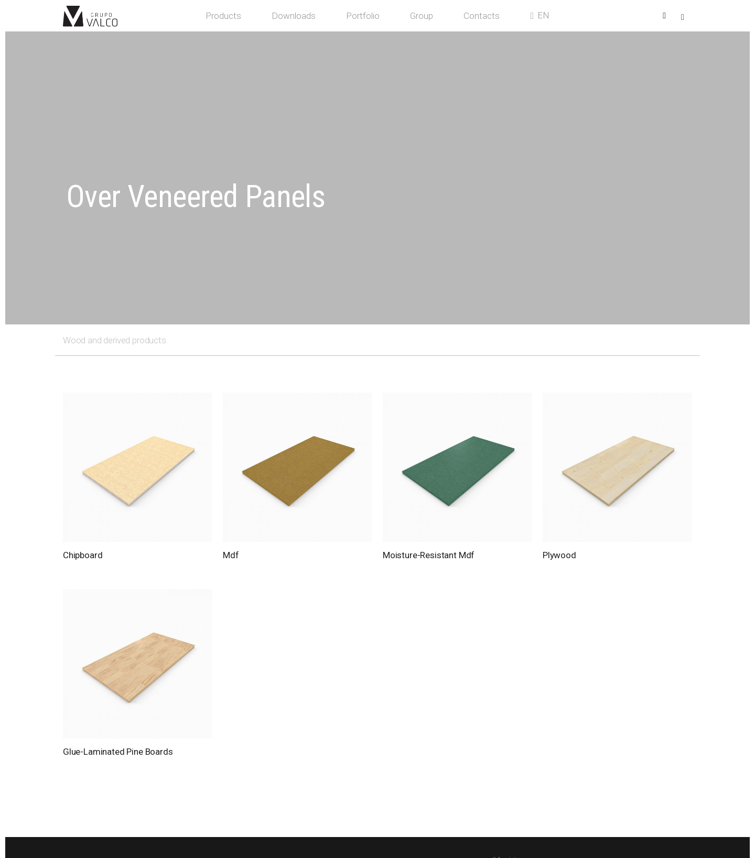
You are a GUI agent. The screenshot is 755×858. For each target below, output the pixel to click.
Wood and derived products (114, 340)
